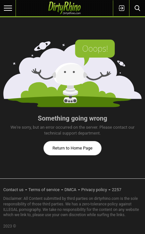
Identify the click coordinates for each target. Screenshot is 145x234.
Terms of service (44, 189)
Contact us (13, 189)
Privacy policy (94, 189)
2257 (116, 189)
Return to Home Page (73, 148)
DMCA (71, 189)
